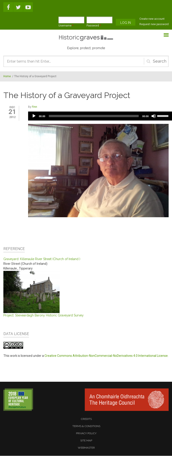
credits (86, 419)
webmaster (86, 447)
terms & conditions (86, 426)
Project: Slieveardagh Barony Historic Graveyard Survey (43, 315)
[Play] (34, 116)
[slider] (94, 116)
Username (65, 25)
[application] (100, 116)
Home (7, 76)
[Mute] (153, 116)
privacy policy (86, 433)
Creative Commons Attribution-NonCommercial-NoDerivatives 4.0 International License (106, 355)
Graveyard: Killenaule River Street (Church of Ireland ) (41, 259)
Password (94, 25)
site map (86, 440)
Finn (34, 106)
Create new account (152, 18)
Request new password (154, 24)
